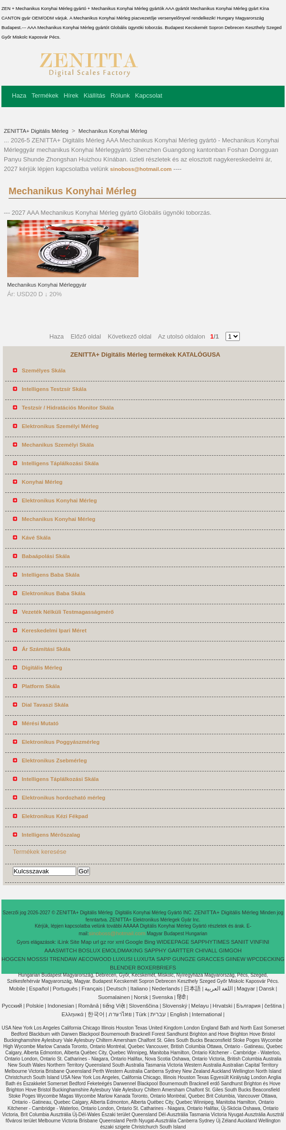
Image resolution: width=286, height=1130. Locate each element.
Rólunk (119, 95)
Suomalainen (114, 997)
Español (39, 988)
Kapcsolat (148, 95)
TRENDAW (63, 959)
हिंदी (181, 997)
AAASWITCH (60, 950)
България (249, 1006)
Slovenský (174, 1006)
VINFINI (259, 942)
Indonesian (61, 1006)
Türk (141, 1014)
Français (91, 988)
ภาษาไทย (120, 1014)
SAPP (164, 959)
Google (134, 942)
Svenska (162, 997)
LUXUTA (144, 959)
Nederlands (166, 988)
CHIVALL (206, 950)
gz (103, 942)
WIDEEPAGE (173, 942)
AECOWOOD (94, 959)
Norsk (141, 997)
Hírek (71, 95)
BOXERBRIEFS (156, 967)
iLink (63, 942)
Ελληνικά (72, 1014)
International (207, 1014)
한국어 (96, 1014)
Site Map (80, 942)
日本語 (192, 988)
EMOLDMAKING (122, 950)
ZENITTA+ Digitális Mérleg (37, 131)
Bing (149, 942)
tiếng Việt (114, 1006)
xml (120, 942)
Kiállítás (95, 95)
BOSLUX (89, 950)
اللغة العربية (219, 988)
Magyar (246, 988)
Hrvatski (223, 1006)
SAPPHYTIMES (210, 942)
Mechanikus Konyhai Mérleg (112, 131)
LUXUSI (123, 959)
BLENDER (123, 967)
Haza (19, 95)
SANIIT (239, 942)
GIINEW (236, 959)
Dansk (267, 988)
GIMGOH (230, 950)
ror (111, 942)
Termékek (44, 95)
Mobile (17, 988)
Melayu (200, 1006)
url (96, 942)
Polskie (34, 1006)
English (179, 1014)
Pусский (12, 1006)
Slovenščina (143, 1006)
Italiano (139, 988)
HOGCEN (13, 959)
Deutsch (117, 988)
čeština (273, 1006)
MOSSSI (37, 959)
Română (88, 1006)
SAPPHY (155, 950)
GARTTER (181, 950)
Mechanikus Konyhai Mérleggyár (47, 285)
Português (65, 988)
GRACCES (210, 959)
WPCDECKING (266, 959)
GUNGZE (184, 959)
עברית (158, 1014)
